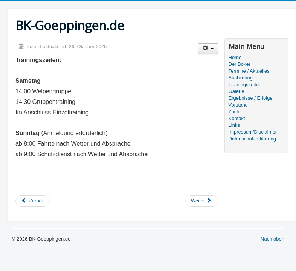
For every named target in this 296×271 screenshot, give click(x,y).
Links (234, 125)
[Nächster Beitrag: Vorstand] (201, 201)
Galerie (236, 91)
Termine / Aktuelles (249, 71)
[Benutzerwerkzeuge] (208, 48)
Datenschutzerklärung (252, 139)
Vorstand (238, 105)
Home (235, 57)
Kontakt (237, 118)
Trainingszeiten (245, 84)
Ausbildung (241, 78)
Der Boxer (240, 64)
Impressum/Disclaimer (253, 132)
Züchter (237, 111)
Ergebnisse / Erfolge (251, 98)
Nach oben (272, 239)
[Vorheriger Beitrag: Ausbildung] (32, 201)
